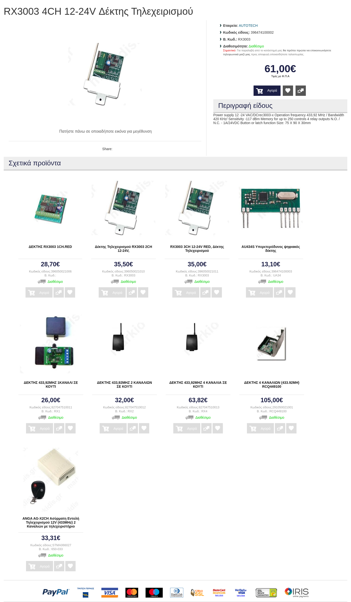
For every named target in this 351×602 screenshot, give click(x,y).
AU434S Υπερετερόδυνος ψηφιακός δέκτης (271, 249)
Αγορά (272, 90)
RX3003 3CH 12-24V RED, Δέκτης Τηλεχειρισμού (197, 249)
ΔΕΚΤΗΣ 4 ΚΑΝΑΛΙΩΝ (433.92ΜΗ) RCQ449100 (271, 384)
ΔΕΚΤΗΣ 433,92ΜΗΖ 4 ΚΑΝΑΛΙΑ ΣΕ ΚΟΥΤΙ (198, 384)
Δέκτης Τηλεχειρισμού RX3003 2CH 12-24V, (123, 249)
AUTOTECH (248, 26)
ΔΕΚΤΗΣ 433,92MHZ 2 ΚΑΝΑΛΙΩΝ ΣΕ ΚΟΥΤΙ (124, 384)
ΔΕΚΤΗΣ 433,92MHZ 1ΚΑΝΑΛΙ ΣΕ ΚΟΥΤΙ (51, 384)
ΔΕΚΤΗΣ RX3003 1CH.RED (50, 247)
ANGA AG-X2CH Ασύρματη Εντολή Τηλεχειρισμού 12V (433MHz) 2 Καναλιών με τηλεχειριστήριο (50, 522)
